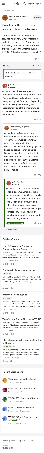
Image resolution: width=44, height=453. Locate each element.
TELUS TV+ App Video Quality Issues (23, 398)
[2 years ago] (15, 285)
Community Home (8, 441)
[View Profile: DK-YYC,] (4, 418)
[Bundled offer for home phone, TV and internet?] (11, 87)
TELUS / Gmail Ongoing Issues (23, 417)
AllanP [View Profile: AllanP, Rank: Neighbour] (4, 309)
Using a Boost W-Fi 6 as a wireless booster (21, 407)
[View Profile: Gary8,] (4, 380)
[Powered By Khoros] (22, 447)
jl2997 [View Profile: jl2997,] (22, 401)
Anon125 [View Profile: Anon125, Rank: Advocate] (5, 358)
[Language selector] (18, 3)
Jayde (7, 91)
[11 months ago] (12, 260)
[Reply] (38, 58)
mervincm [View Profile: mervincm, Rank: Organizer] (6, 285)
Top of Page (23, 441)
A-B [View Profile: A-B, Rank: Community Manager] (3, 260)
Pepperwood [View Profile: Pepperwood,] (25, 411)
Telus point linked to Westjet (22, 379)
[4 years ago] (14, 357)
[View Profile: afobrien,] (4, 390)
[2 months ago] (13, 382)
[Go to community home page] (10, 3)
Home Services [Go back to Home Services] (8, 10)
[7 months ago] (11, 330)
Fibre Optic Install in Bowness (23, 388)
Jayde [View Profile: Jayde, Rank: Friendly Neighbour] (11, 16)
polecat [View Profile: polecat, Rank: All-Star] (11, 85)
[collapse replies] (22, 83)
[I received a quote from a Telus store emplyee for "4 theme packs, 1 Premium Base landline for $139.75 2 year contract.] (22, 303)
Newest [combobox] (37, 66)
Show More (11, 229)
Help (32, 441)
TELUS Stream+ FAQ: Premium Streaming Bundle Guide (17, 247)
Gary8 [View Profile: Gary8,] (22, 382)
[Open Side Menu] (3, 3)
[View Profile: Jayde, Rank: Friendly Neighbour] (5, 18)
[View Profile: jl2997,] (4, 399)
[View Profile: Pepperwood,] (4, 409)
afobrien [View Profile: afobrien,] (23, 392)
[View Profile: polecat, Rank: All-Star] (4, 86)
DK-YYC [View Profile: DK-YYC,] (23, 423)
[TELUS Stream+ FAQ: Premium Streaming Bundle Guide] (22, 255)
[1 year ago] (12, 309)
